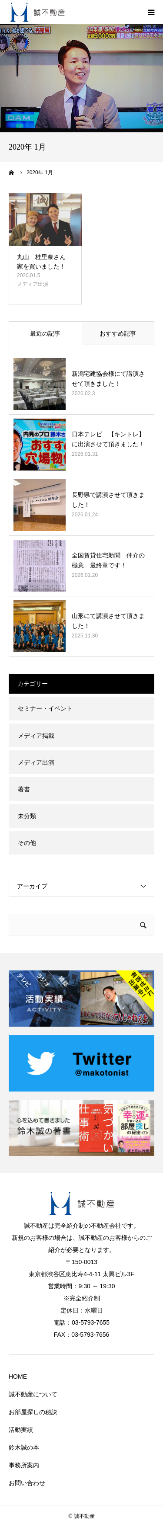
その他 (27, 842)
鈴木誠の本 (24, 1447)
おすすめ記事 (118, 333)
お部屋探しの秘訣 (33, 1412)
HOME (18, 1376)
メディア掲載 (36, 735)
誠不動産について (33, 1394)
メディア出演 (32, 284)
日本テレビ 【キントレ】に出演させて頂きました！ (108, 439)
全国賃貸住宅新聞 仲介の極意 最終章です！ (108, 560)
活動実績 (21, 1429)
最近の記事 (45, 333)
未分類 (27, 816)
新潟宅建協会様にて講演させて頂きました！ (108, 378)
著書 (24, 789)
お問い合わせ (27, 1482)
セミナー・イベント (45, 708)
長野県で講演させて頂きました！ (108, 499)
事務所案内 (24, 1465)
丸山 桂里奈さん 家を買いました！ (44, 261)
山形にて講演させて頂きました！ (108, 620)
